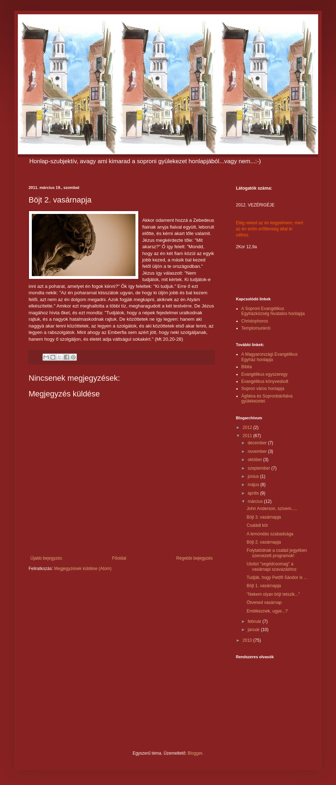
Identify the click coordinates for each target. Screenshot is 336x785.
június (254, 476)
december (258, 442)
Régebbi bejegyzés (194, 558)
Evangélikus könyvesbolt (264, 381)
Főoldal (119, 558)
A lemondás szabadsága (270, 533)
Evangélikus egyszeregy (264, 374)
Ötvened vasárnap (264, 602)
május (254, 484)
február (255, 621)
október (255, 459)
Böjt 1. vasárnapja (264, 585)
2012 (248, 427)
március (256, 501)
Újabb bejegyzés (46, 558)
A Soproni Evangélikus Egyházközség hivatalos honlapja (273, 311)
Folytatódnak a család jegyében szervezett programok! (277, 553)
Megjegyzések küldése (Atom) (83, 568)
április (254, 493)
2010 (248, 640)
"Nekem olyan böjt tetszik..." (273, 594)
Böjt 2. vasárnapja (264, 542)
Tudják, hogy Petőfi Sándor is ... (277, 577)
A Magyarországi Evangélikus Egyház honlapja (269, 357)
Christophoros (254, 321)
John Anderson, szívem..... (272, 508)
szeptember (259, 468)
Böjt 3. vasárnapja (264, 517)
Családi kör (257, 525)
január (254, 629)
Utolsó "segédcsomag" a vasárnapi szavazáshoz (272, 566)
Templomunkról (255, 328)
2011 (248, 435)
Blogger (195, 753)
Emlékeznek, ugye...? (267, 611)
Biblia (246, 366)
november (258, 451)
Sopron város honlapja (262, 388)
